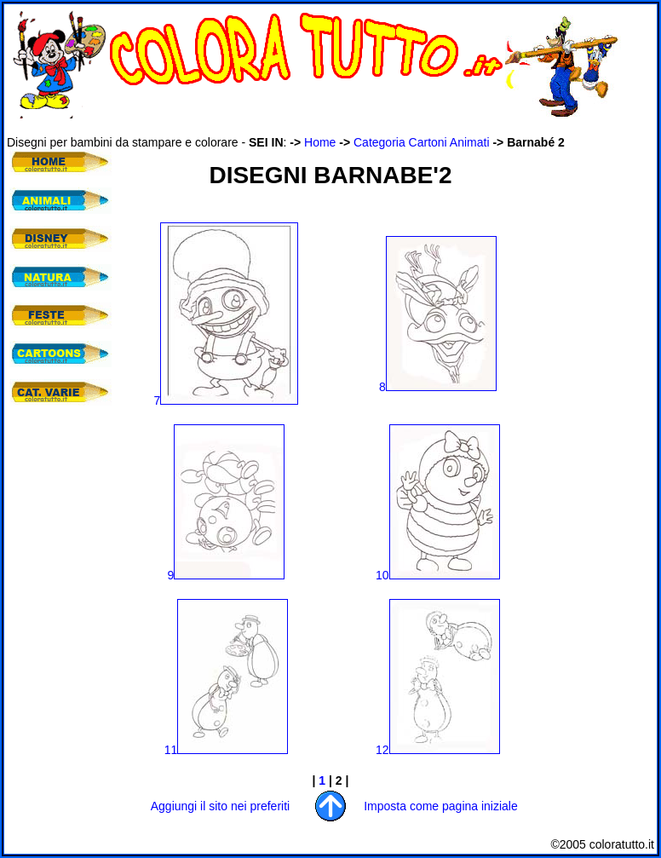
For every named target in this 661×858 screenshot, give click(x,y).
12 (438, 750)
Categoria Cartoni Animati (421, 142)
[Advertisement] (58, 519)
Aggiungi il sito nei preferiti (220, 806)
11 (226, 750)
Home (320, 142)
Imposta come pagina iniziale (441, 806)
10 (438, 575)
